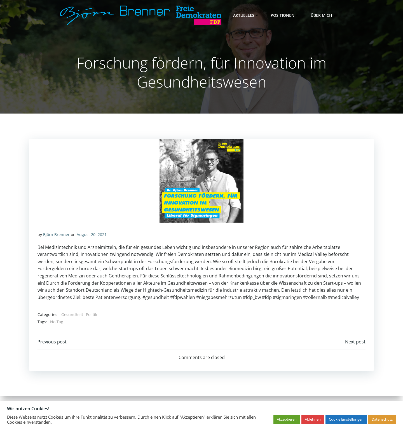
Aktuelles (246, 15)
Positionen (285, 15)
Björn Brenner (56, 234)
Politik (91, 314)
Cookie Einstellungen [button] (346, 419)
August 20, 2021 (92, 234)
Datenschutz (382, 419)
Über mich (324, 15)
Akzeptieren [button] (287, 419)
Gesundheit (72, 314)
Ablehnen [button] (313, 419)
